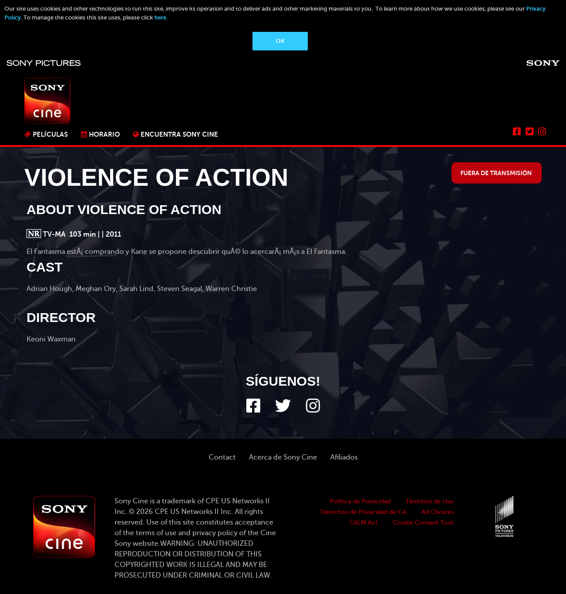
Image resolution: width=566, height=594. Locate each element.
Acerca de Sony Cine (283, 457)
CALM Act (363, 522)
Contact (222, 457)
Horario (104, 134)
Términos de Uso (429, 501)
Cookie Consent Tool (423, 522)
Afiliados (344, 457)
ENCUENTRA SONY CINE (179, 134)
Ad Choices (437, 512)
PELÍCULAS (50, 134)
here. (161, 17)
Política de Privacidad (360, 501)
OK (280, 41)
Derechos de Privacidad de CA (363, 512)
